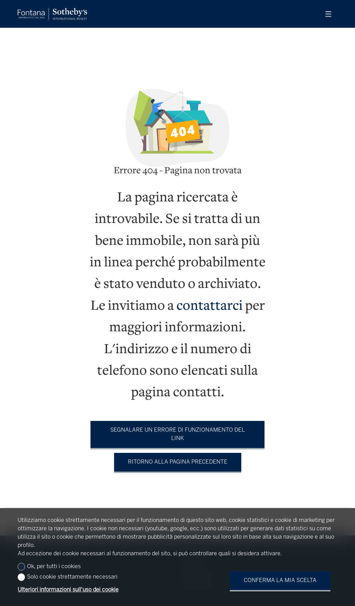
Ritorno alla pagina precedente (177, 462)
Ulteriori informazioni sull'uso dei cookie (68, 589)
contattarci (209, 306)
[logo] (52, 14)
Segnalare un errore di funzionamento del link (177, 434)
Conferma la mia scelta (280, 580)
